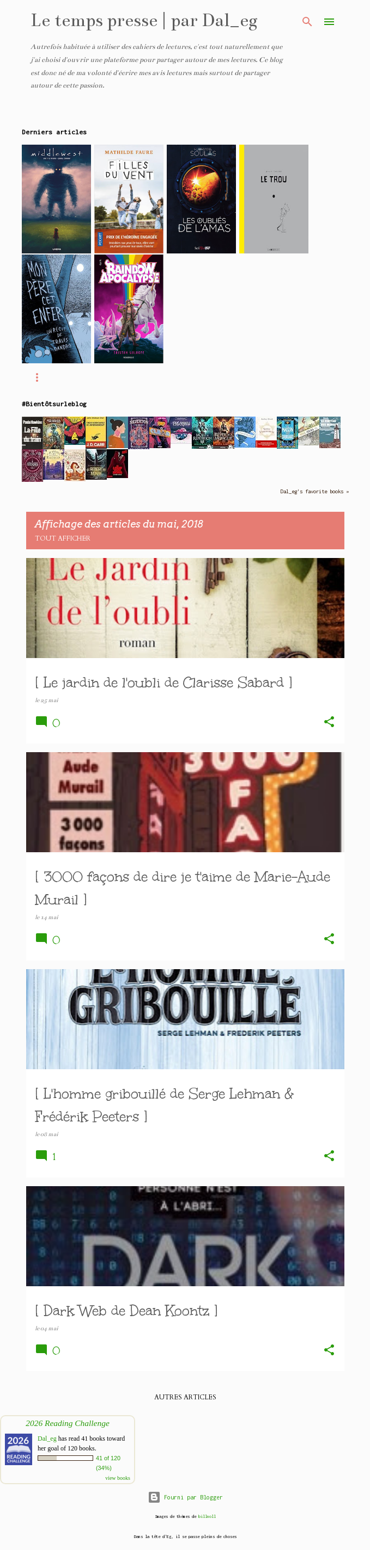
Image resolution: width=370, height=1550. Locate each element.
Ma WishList (182, 377)
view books (117, 1478)
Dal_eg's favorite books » (315, 491)
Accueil (49, 377)
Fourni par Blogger (185, 1497)
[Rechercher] (307, 22)
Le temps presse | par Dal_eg (144, 20)
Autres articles (185, 1397)
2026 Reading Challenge (68, 1423)
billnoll (207, 1516)
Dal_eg (47, 1438)
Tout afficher (62, 538)
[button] (329, 722)
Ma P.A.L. (111, 377)
